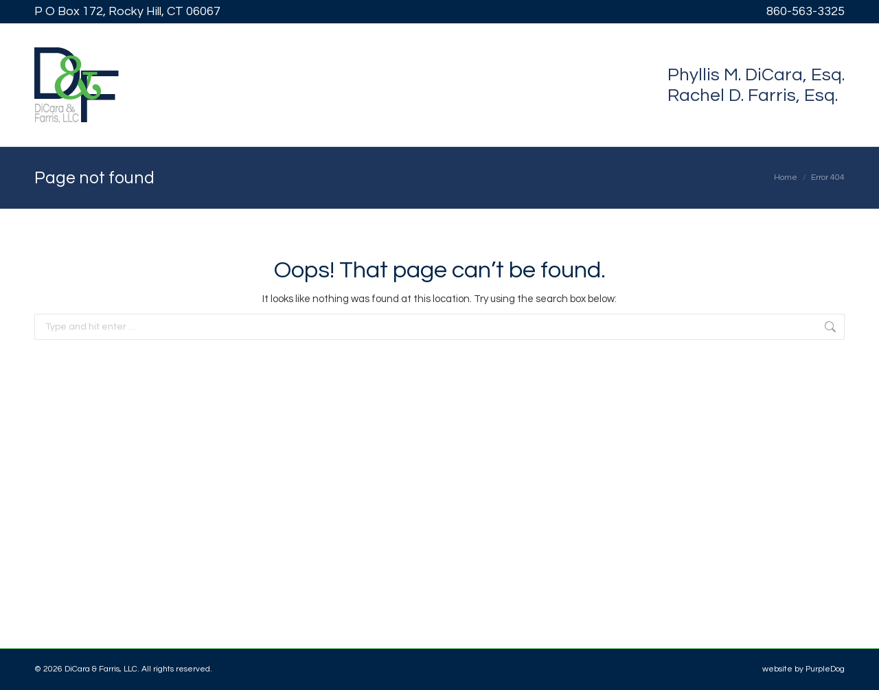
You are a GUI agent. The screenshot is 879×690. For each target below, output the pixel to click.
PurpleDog (825, 669)
